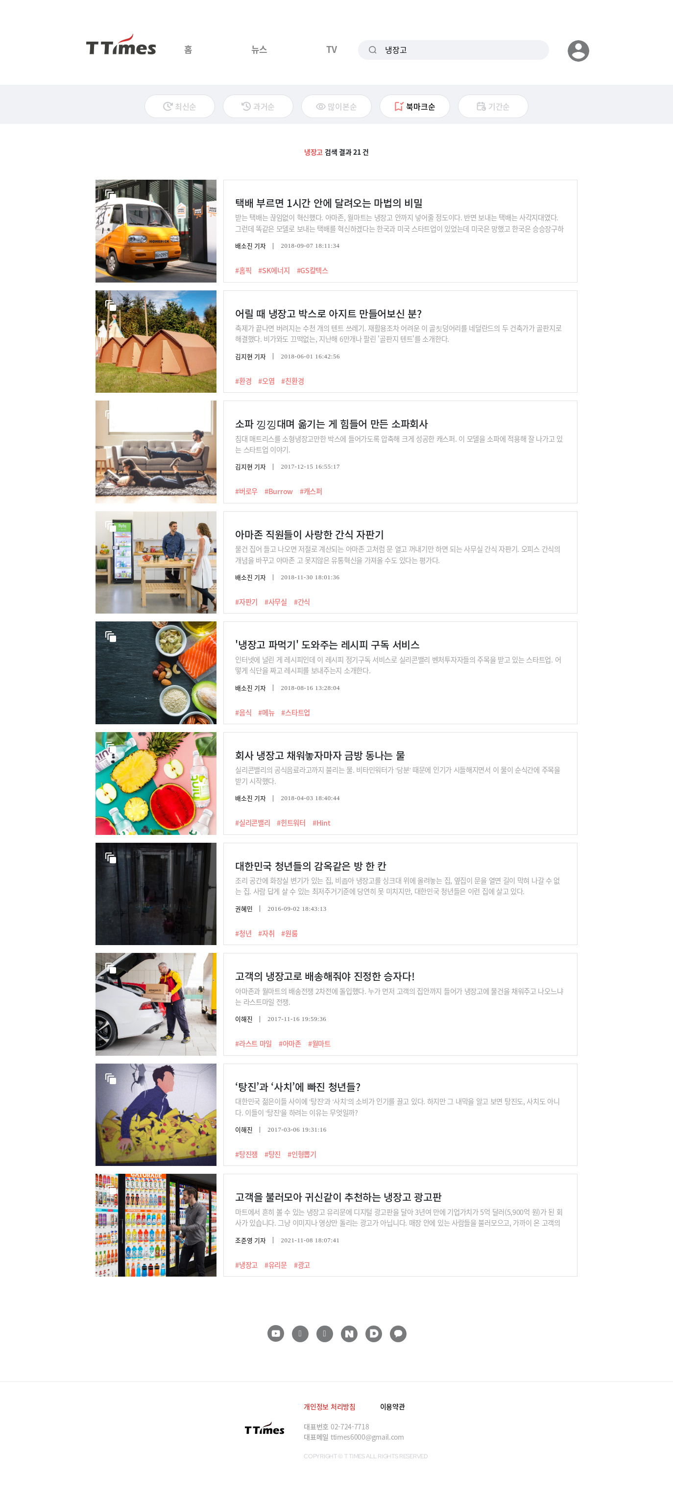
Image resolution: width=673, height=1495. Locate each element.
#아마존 (290, 1043)
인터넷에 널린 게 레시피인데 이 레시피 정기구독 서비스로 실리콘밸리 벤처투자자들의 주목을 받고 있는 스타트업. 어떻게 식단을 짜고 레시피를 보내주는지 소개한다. (398, 664)
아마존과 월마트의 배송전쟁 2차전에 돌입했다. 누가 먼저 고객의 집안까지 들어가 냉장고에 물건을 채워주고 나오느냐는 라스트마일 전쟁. (399, 996)
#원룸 (289, 933)
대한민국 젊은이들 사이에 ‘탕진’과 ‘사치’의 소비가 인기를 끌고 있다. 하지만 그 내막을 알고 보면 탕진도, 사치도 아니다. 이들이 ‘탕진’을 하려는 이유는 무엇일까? (397, 1106)
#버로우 (246, 491)
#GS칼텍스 (312, 270)
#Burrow (278, 491)
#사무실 (275, 602)
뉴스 (259, 49)
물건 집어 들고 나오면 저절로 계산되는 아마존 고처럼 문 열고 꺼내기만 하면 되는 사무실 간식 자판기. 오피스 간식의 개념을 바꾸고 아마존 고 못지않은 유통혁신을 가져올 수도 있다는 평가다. (397, 554)
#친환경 (292, 381)
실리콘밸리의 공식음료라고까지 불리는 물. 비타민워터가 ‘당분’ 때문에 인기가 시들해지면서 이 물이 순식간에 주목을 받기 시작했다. (397, 774)
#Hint (321, 823)
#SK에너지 (273, 270)
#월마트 (319, 1043)
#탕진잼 (246, 1154)
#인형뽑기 (302, 1154)
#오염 (266, 381)
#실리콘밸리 (252, 823)
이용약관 (392, 1406)
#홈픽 (243, 270)
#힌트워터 (291, 823)
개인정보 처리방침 (329, 1406)
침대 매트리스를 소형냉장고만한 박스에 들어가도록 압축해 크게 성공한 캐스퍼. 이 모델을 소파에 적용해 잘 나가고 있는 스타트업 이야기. (399, 443)
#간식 (302, 602)
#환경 (243, 381)
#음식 (243, 712)
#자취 (266, 933)
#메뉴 (266, 712)
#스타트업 (295, 712)
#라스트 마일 (253, 1043)
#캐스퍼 (311, 491)
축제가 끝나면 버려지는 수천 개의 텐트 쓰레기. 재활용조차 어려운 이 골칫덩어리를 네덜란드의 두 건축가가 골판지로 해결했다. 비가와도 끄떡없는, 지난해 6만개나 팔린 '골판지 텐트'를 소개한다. (398, 333)
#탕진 (272, 1154)
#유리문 (275, 1265)
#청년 (243, 933)
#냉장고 (246, 1265)
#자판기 (246, 602)
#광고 (302, 1265)
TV (331, 49)
